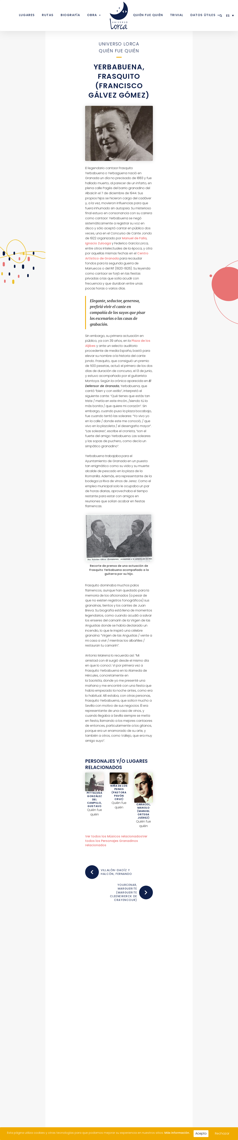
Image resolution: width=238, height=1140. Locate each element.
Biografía (70, 15)
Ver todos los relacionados (113, 836)
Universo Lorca (119, 44)
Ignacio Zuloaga (98, 243)
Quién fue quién (148, 15)
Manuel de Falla (134, 238)
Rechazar (222, 1133)
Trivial (176, 15)
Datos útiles (202, 15)
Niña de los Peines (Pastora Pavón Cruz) (119, 792)
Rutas (48, 15)
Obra (92, 15)
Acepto (201, 1133)
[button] (220, 15)
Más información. (177, 1133)
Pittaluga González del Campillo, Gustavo (94, 799)
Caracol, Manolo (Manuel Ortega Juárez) (143, 811)
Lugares (27, 15)
